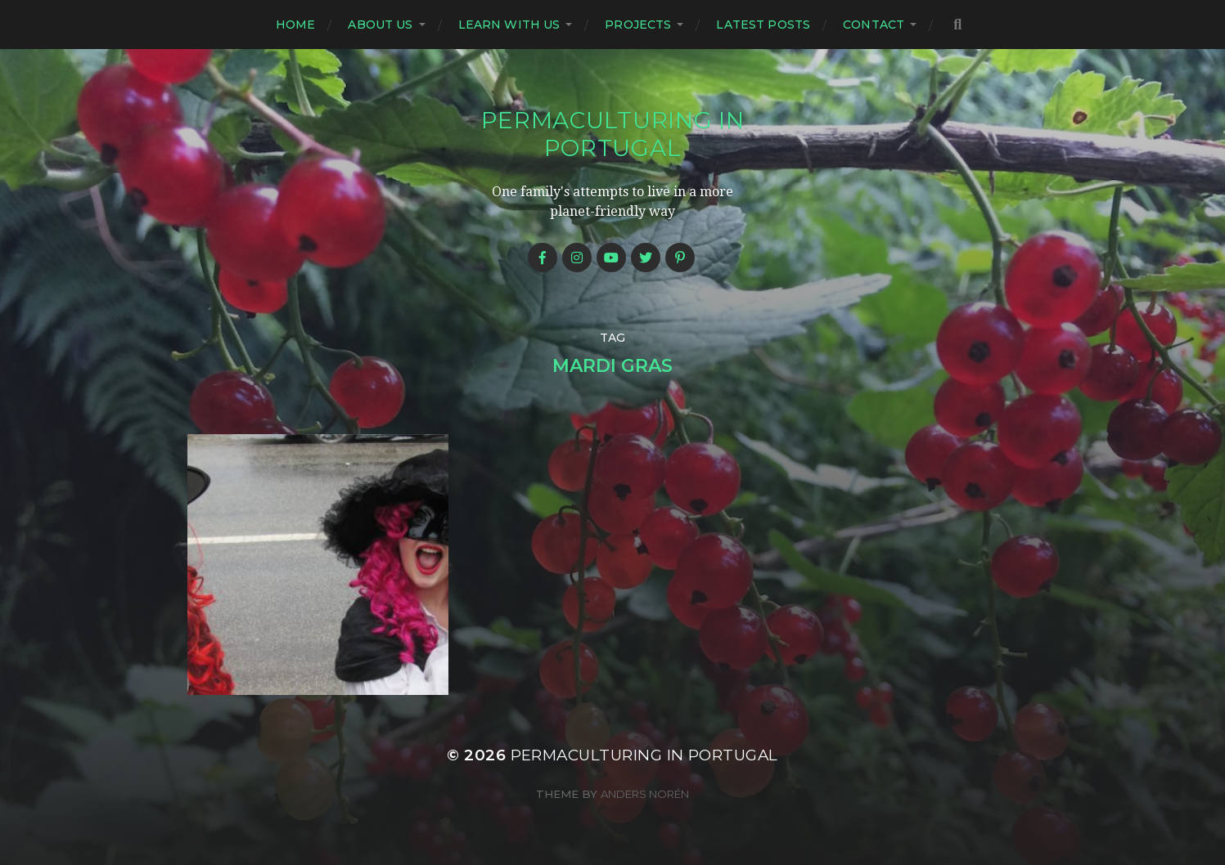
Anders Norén (645, 793)
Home (296, 24)
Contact (873, 24)
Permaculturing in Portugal (613, 134)
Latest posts (763, 24)
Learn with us (509, 24)
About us (380, 24)
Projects (638, 24)
